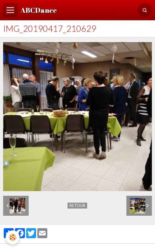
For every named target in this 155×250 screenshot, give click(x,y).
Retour (77, 205)
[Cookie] (13, 237)
